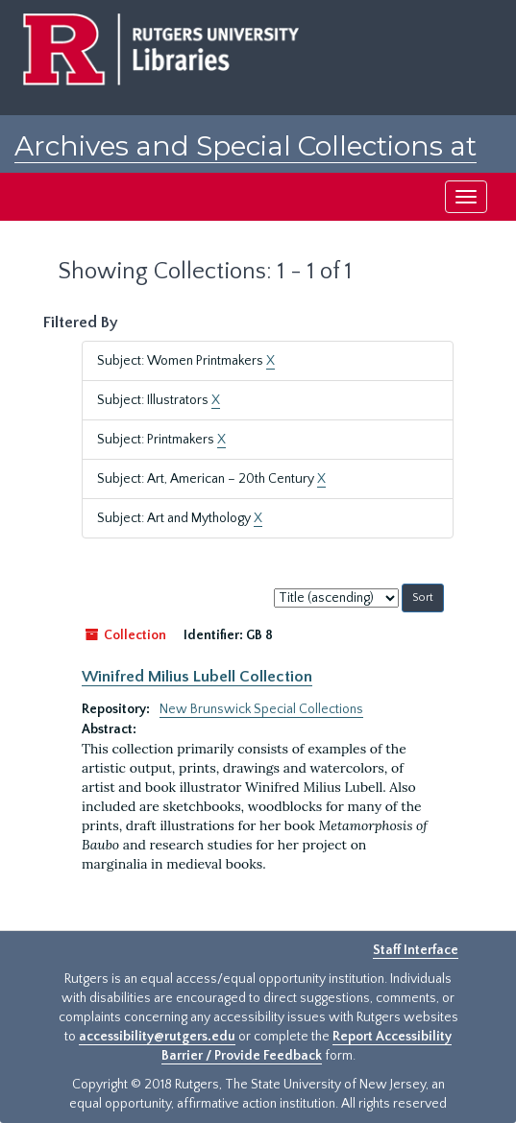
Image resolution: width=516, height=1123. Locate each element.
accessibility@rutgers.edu (157, 1036)
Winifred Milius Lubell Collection (197, 676)
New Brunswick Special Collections (261, 709)
